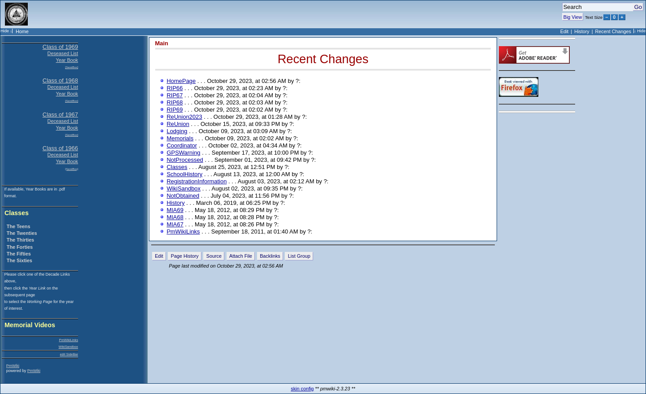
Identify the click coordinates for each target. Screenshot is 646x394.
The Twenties (22, 233)
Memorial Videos (29, 325)
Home (22, 31)
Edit (564, 31)
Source (214, 256)
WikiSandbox (68, 347)
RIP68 (174, 102)
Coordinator (181, 145)
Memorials (179, 138)
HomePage (181, 81)
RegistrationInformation (196, 181)
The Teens (19, 226)
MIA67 (174, 224)
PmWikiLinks (68, 340)
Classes (16, 213)
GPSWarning (183, 152)
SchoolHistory (184, 174)
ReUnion (177, 124)
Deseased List (63, 53)
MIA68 (174, 217)
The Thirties (20, 239)
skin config (302, 388)
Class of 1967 (60, 114)
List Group (299, 256)
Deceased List (63, 87)
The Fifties (19, 253)
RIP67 (174, 95)
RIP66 (174, 88)
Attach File (240, 256)
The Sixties (19, 260)
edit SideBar (69, 354)
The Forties (20, 247)
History (581, 31)
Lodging (176, 131)
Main (162, 43)
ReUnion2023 (184, 116)
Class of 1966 (60, 148)
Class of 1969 (60, 46)
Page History (185, 256)
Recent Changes (613, 31)
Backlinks (270, 256)
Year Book (67, 60)
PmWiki (12, 366)
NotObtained (182, 195)
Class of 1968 (60, 80)
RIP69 (174, 109)
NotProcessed (184, 159)
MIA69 (174, 210)
